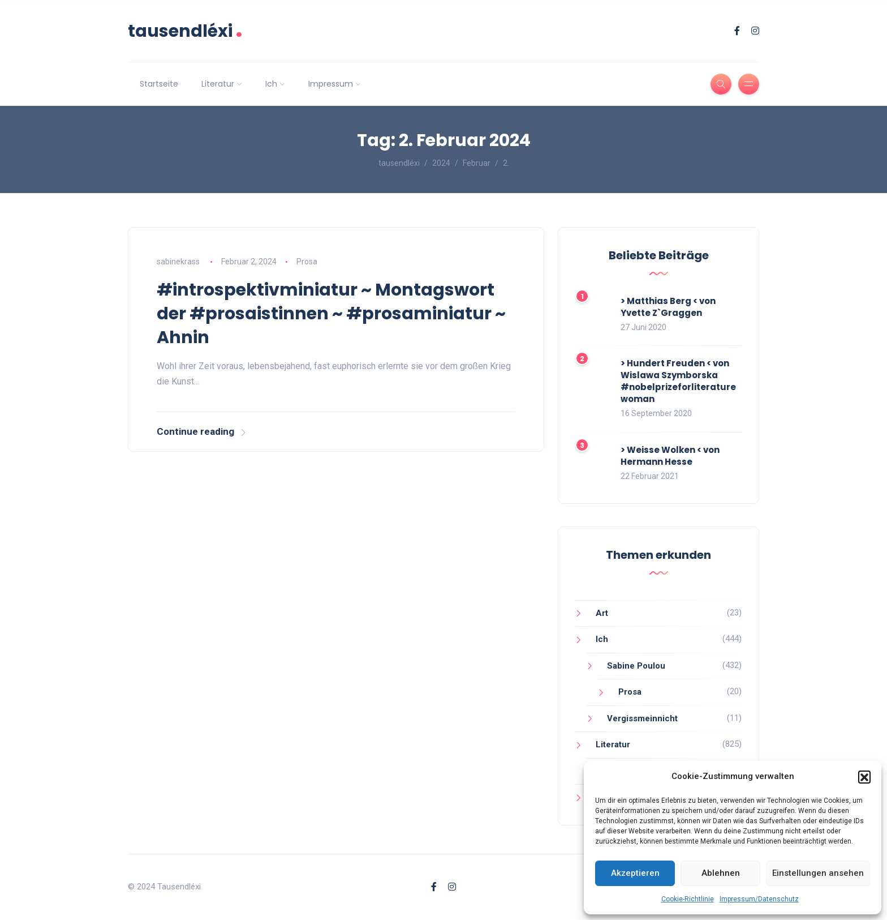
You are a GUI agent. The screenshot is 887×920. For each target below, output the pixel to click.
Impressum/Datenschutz (759, 899)
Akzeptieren (635, 873)
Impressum (330, 83)
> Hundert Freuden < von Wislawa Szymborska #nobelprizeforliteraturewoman (678, 381)
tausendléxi (185, 31)
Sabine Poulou (636, 666)
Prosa (306, 261)
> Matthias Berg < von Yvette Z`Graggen (668, 307)
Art (602, 613)
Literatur (217, 83)
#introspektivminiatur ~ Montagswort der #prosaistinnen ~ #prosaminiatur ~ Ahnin (331, 313)
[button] (864, 776)
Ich (271, 83)
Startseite (159, 83)
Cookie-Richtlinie (687, 899)
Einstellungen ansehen (818, 873)
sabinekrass (178, 261)
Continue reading (202, 431)
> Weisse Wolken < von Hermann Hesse (670, 456)
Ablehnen (720, 873)
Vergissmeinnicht (642, 718)
